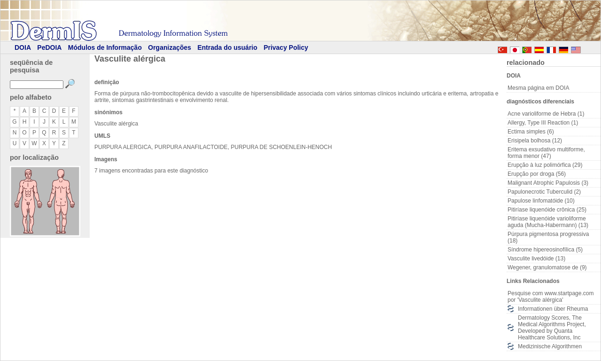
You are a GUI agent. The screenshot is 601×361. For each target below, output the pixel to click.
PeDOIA (49, 47)
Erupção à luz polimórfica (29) (545, 165)
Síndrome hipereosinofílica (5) (545, 249)
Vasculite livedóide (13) (536, 258)
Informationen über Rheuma (553, 309)
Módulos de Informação (105, 47)
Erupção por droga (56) (537, 174)
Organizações (169, 47)
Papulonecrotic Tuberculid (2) (544, 191)
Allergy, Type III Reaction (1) (543, 122)
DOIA (23, 47)
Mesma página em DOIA (538, 88)
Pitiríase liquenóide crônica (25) (547, 209)
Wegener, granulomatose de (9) (547, 267)
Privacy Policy (285, 47)
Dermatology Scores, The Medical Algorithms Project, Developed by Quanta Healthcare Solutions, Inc (552, 327)
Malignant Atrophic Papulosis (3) (548, 183)
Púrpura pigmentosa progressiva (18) (548, 237)
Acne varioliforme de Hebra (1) (546, 113)
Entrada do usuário (227, 47)
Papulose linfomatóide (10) (541, 200)
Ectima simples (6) (531, 131)
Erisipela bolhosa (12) (535, 140)
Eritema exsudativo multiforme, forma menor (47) (546, 152)
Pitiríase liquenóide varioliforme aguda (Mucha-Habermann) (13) (548, 221)
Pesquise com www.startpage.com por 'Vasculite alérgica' (550, 296)
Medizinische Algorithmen (550, 346)
